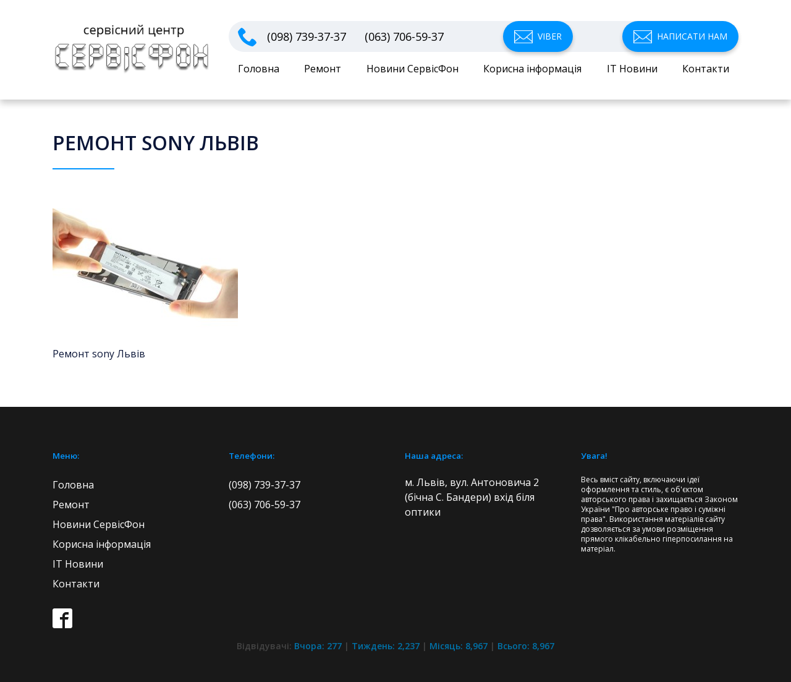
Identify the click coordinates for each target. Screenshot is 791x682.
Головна (258, 68)
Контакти (705, 68)
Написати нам (692, 36)
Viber (550, 36)
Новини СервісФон (412, 68)
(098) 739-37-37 (306, 36)
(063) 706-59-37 (404, 36)
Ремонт (322, 68)
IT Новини (632, 68)
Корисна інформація (532, 68)
